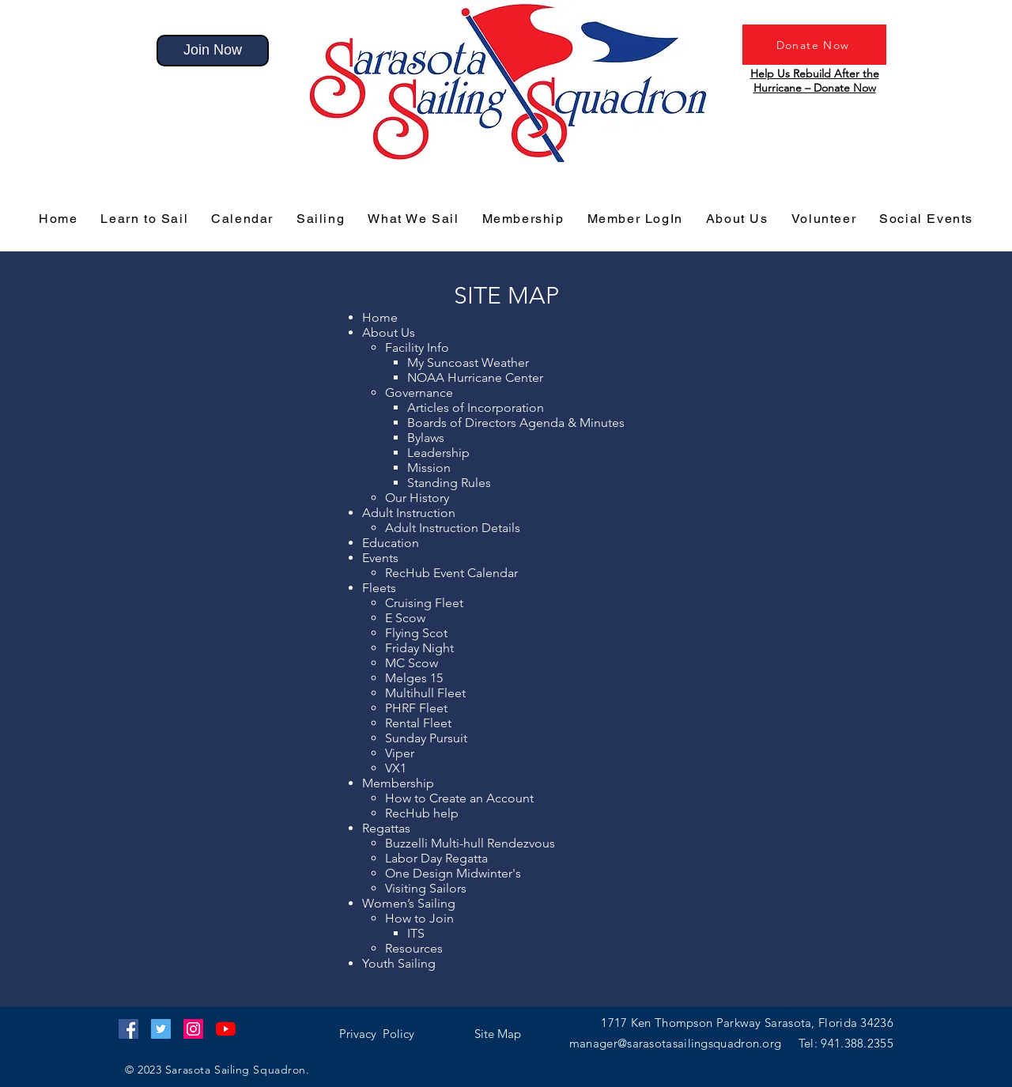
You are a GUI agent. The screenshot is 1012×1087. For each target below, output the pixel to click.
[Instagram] (193, 1029)
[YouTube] (226, 1029)
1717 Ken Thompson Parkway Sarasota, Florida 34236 (747, 1022)
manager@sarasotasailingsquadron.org (684, 1043)
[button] (376, 1033)
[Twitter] (161, 1029)
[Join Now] (213, 50)
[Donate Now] (814, 45)
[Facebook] (128, 1029)
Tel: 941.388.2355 (846, 1043)
